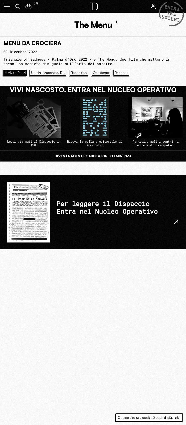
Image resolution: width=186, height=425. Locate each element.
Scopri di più (162, 417)
